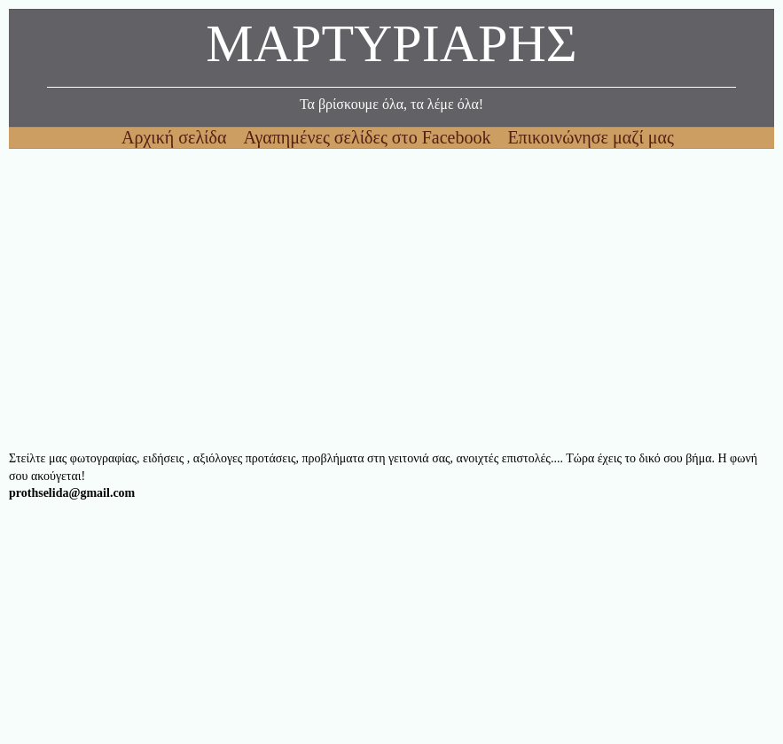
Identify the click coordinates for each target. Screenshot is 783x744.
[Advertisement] (391, 299)
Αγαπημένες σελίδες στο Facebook (369, 137)
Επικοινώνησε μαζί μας (590, 137)
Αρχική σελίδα (176, 137)
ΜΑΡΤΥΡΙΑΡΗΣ (391, 48)
